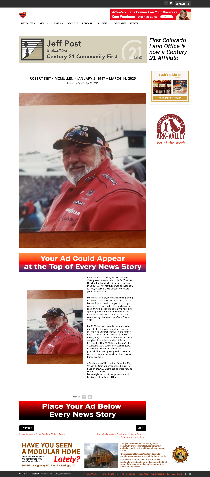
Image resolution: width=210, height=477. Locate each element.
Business (102, 23)
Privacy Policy (143, 474)
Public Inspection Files (160, 474)
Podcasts (87, 23)
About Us (73, 23)
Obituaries (120, 23)
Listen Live (27, 23)
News (43, 23)
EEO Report (177, 474)
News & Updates (91, 474)
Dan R (81, 83)
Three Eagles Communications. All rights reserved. (49, 473)
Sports (56, 23)
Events (134, 23)
